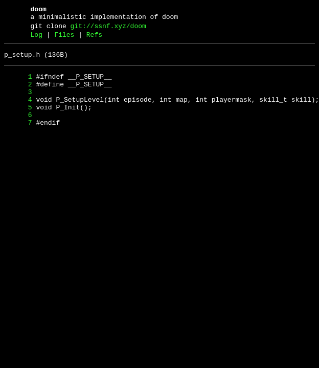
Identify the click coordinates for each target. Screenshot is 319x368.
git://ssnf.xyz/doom (108, 29)
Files (64, 39)
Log (36, 39)
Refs (94, 39)
